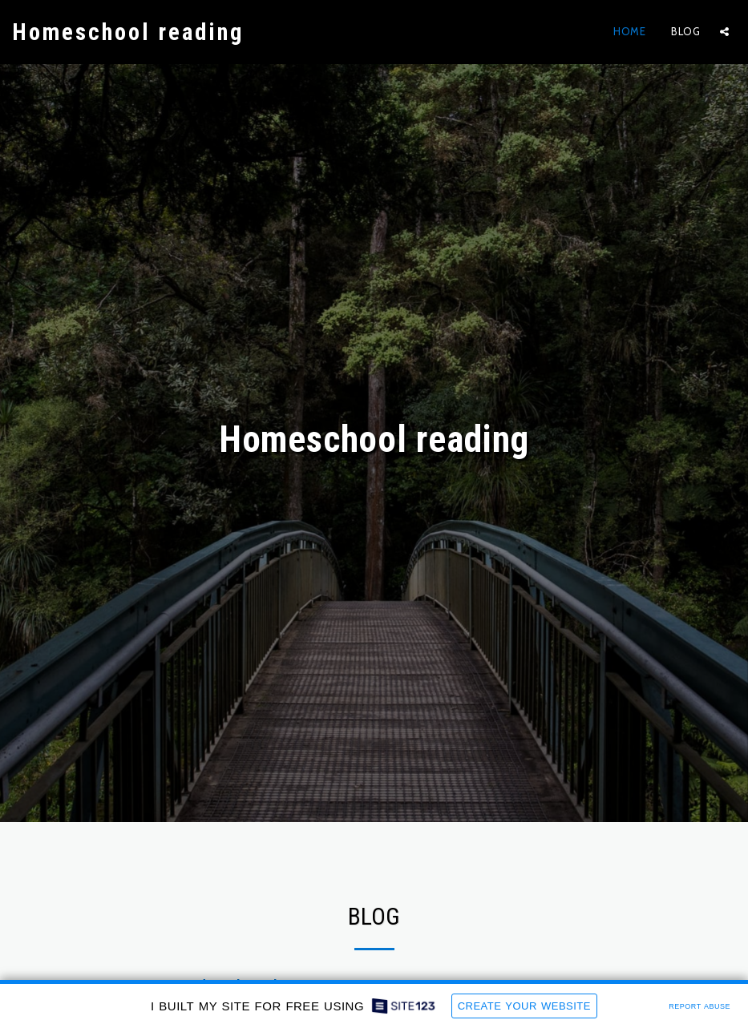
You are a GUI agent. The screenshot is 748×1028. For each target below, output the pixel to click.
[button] (724, 31)
